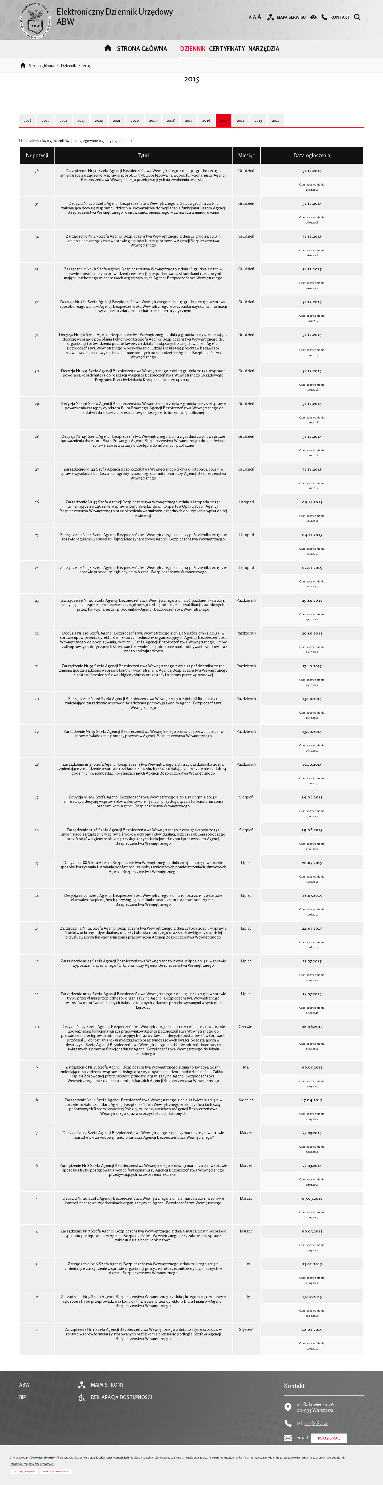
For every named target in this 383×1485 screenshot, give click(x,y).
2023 (84, 126)
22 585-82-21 (316, 1430)
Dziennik (68, 70)
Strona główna (41, 70)
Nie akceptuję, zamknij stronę (55, 1471)
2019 (158, 126)
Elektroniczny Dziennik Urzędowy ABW (101, 16)
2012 (286, 126)
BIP (22, 1403)
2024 (65, 126)
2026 (28, 126)
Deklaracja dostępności (121, 1403)
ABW (24, 1391)
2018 (176, 126)
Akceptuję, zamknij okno (24, 1471)
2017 (195, 126)
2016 (213, 126)
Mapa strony (107, 1391)
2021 (120, 126)
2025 (47, 126)
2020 (139, 126)
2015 (87, 70)
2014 (250, 126)
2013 (268, 126)
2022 (102, 126)
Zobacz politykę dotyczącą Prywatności (32, 1463)
